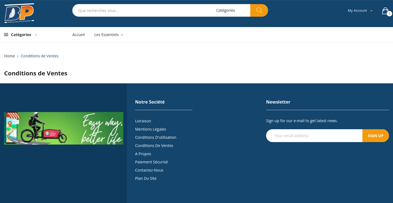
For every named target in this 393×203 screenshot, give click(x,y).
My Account (357, 10)
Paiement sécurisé (151, 161)
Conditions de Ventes (154, 145)
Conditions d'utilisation (155, 137)
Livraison (143, 120)
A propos (143, 153)
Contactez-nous (149, 170)
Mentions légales (150, 129)
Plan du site (145, 178)
